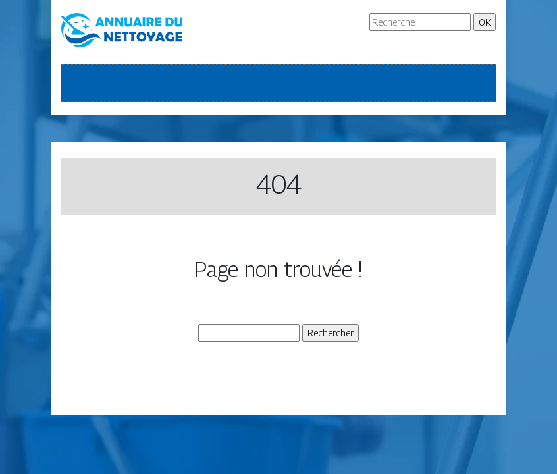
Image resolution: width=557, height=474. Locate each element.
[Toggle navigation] (79, 83)
